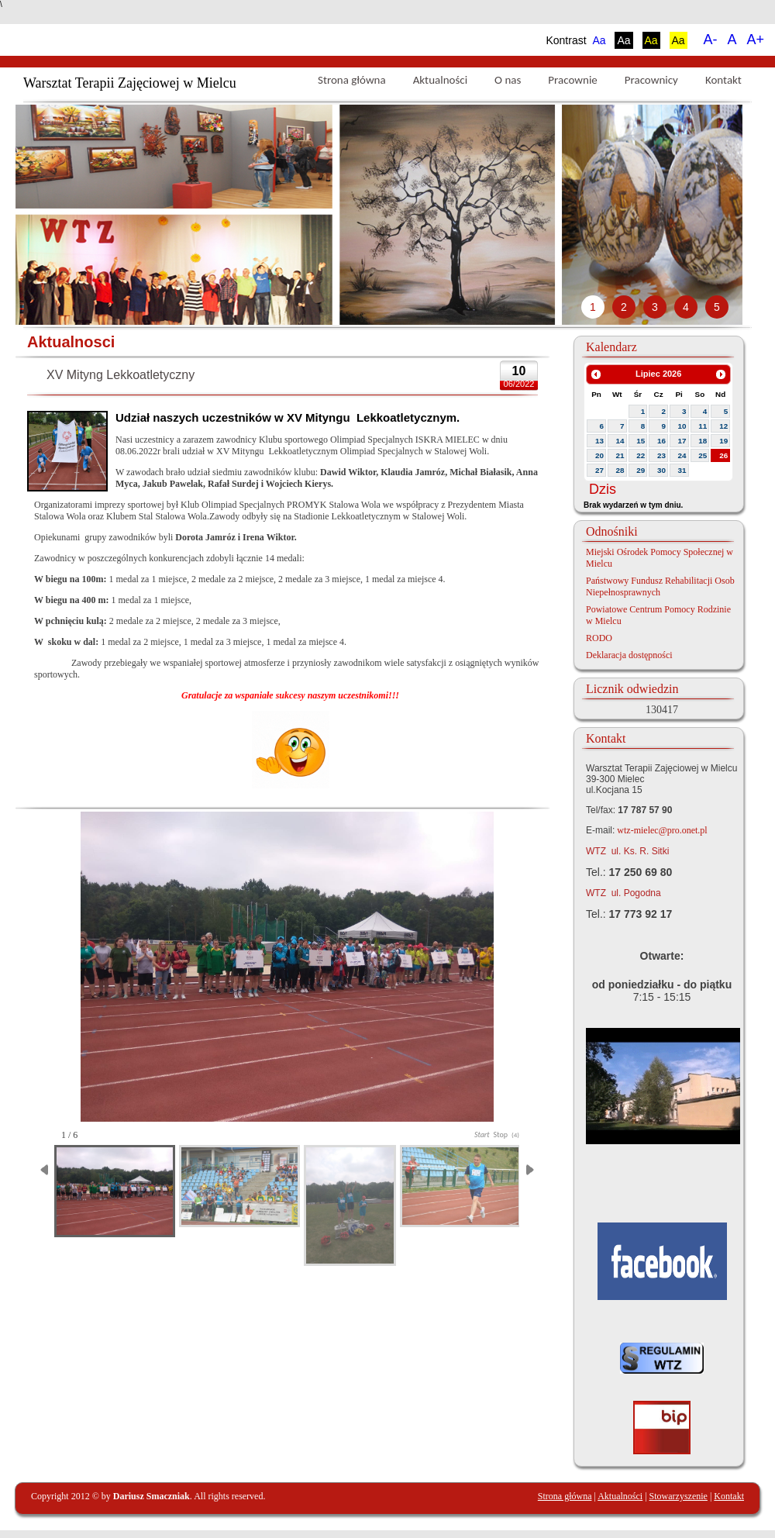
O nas (507, 80)
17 (682, 440)
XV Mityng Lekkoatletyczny (120, 374)
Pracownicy (651, 80)
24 (682, 455)
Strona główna (352, 80)
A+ (755, 39)
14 (620, 440)
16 (661, 440)
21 (620, 455)
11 (702, 426)
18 (702, 440)
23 (661, 455)
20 (599, 455)
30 (661, 470)
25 (702, 455)
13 (599, 440)
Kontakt (723, 80)
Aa (598, 40)
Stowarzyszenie (678, 1496)
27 (599, 470)
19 (723, 440)
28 (620, 470)
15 (640, 440)
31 (682, 470)
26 (723, 455)
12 (723, 426)
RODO (599, 638)
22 (640, 455)
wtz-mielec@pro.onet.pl (661, 830)
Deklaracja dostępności (629, 655)
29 (640, 470)
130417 (662, 710)
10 (682, 426)
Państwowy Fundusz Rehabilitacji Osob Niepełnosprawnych (660, 586)
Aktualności (440, 80)
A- (710, 39)
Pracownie (572, 80)
